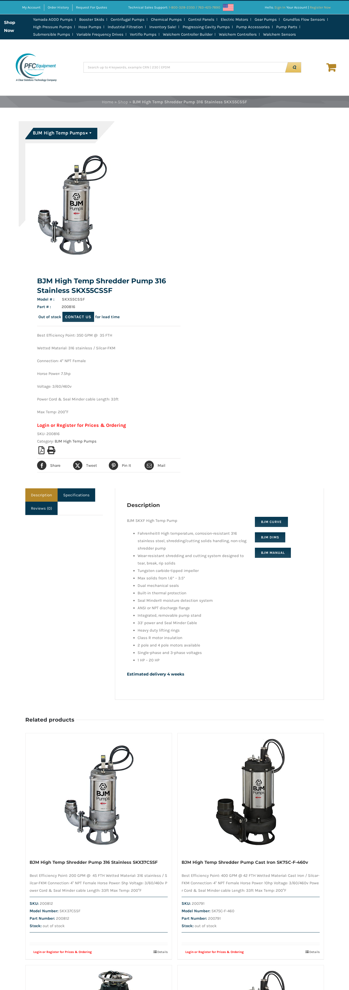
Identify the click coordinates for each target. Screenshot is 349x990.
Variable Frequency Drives (100, 34)
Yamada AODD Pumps (53, 19)
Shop (123, 101)
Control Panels (201, 19)
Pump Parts (286, 26)
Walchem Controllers (238, 34)
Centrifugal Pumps (128, 19)
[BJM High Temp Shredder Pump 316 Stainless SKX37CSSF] (99, 793)
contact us (78, 316)
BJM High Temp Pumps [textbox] (60, 133)
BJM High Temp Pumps (76, 441)
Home (107, 101)
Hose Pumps (89, 26)
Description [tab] (41, 495)
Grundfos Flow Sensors (304, 19)
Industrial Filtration (125, 26)
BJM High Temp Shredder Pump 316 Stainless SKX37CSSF (94, 862)
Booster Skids (91, 19)
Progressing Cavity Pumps (206, 26)
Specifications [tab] (76, 495)
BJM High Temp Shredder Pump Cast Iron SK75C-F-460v (245, 862)
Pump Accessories (253, 26)
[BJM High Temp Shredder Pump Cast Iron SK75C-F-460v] (251, 793)
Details (162, 952)
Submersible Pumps (51, 34)
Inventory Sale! (162, 26)
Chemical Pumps (166, 19)
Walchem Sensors (279, 34)
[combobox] (62, 133)
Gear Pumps (266, 19)
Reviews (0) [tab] (41, 508)
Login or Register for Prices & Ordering (81, 425)
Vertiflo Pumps (143, 34)
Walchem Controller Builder (187, 34)
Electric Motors (234, 19)
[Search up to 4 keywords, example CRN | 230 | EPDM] (185, 67)
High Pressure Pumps (52, 26)
